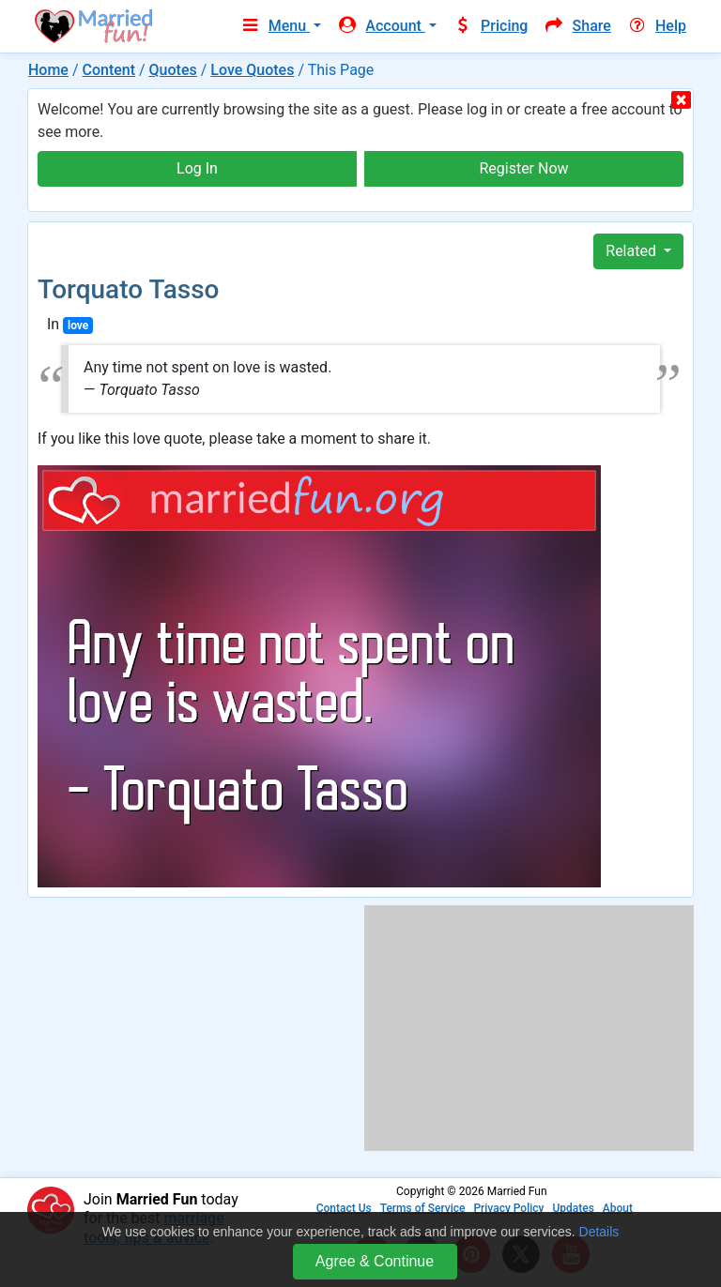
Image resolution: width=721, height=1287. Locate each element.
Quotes (173, 70)
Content (108, 70)
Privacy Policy (508, 1208)
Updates (572, 1208)
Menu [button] (274, 26)
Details (599, 1231)
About (618, 1208)
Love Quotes (252, 70)
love (78, 325)
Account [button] (380, 26)
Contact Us (344, 1208)
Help (656, 26)
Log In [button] (197, 168)
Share (576, 26)
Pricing (490, 26)
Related (633, 251)
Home (48, 70)
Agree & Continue (374, 1261)
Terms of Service (423, 1208)
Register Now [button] (523, 168)
